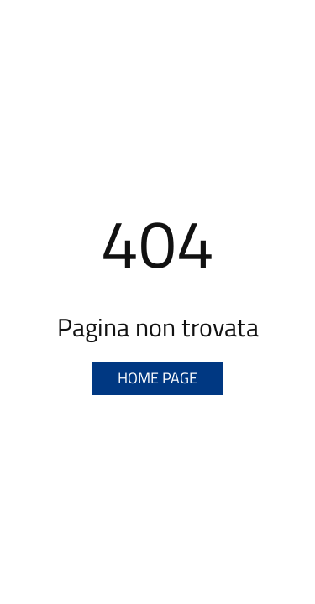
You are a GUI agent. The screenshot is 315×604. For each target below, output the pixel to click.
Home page (157, 378)
